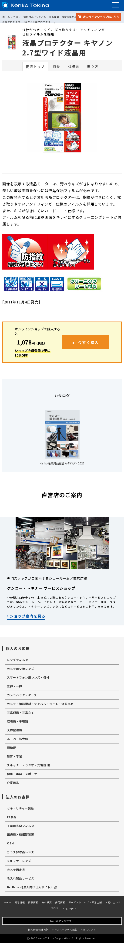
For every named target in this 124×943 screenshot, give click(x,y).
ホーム (6, 17)
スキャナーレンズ (19, 861)
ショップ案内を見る (26, 616)
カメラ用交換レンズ (20, 669)
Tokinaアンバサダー (62, 921)
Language (69, 908)
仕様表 (73, 66)
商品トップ (35, 66)
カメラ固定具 (16, 870)
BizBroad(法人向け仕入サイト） (32, 887)
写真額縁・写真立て (20, 712)
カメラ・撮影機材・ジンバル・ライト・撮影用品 (40, 704)
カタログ (53, 908)
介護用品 (13, 783)
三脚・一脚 (14, 686)
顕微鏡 (11, 748)
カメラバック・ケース (22, 695)
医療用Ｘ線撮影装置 (20, 834)
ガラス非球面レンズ (20, 852)
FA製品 (12, 817)
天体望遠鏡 (14, 730)
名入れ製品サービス (20, 878)
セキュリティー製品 (20, 808)
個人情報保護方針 (38, 929)
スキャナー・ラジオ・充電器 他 (28, 765)
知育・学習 (14, 756)
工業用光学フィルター (22, 826)
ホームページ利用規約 (64, 929)
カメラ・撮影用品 (23, 17)
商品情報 (33, 902)
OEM (10, 843)
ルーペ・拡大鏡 (17, 739)
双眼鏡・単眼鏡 (17, 721)
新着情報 (20, 902)
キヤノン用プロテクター (39, 22)
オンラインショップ (98, 17)
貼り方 (92, 66)
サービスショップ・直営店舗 (85, 902)
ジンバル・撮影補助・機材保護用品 (56, 17)
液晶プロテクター (12, 22)
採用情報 (60, 902)
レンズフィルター (19, 660)
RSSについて (88, 929)
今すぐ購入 (88, 342)
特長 (56, 66)
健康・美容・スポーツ (22, 774)
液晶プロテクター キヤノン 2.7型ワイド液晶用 (67, 48)
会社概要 (47, 902)
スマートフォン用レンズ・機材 (28, 677)
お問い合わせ (113, 902)
